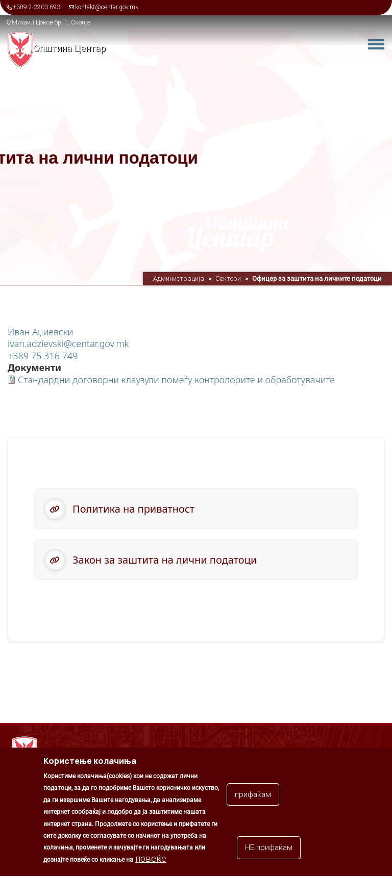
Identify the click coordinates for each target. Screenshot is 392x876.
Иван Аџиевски (40, 332)
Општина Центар (69, 48)
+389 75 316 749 (43, 356)
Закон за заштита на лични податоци (164, 560)
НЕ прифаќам (268, 853)
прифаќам (253, 800)
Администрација (178, 278)
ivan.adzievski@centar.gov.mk (68, 343)
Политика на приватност (133, 509)
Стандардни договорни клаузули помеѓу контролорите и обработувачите (176, 380)
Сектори (228, 278)
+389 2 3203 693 (36, 7)
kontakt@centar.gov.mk (106, 7)
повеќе (150, 864)
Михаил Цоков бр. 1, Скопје (51, 22)
